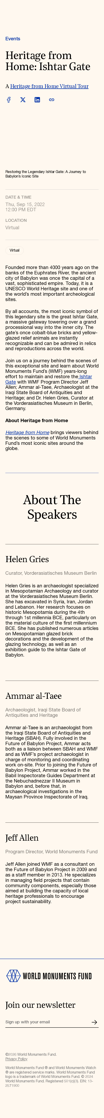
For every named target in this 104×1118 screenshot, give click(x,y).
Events (12, 39)
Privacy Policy (16, 1059)
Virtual (14, 250)
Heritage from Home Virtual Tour (49, 86)
